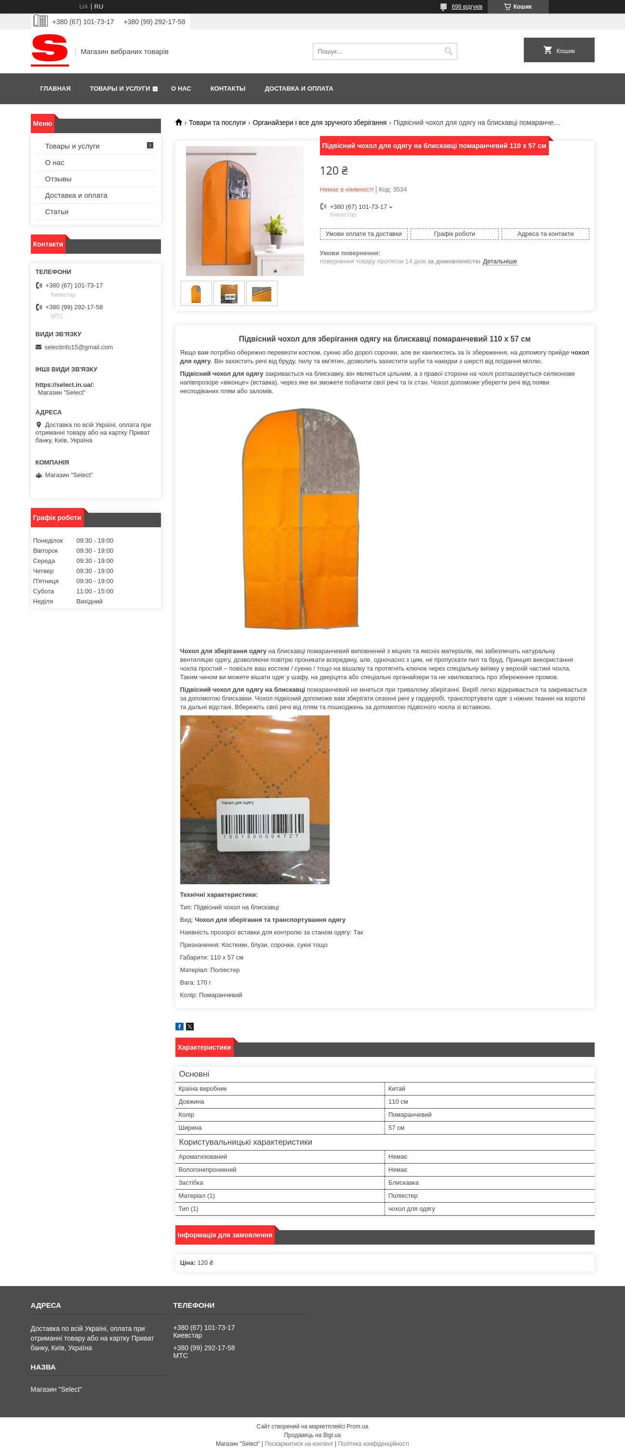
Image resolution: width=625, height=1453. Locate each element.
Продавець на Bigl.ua (312, 1435)
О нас (181, 88)
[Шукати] (448, 51)
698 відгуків (467, 6)
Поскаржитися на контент (299, 1443)
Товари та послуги (217, 122)
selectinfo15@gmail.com (79, 347)
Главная (55, 88)
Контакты (228, 88)
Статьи (57, 211)
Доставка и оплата (299, 88)
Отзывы (58, 179)
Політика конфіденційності (373, 1443)
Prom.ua (357, 1426)
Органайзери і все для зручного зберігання (320, 122)
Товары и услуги (120, 88)
